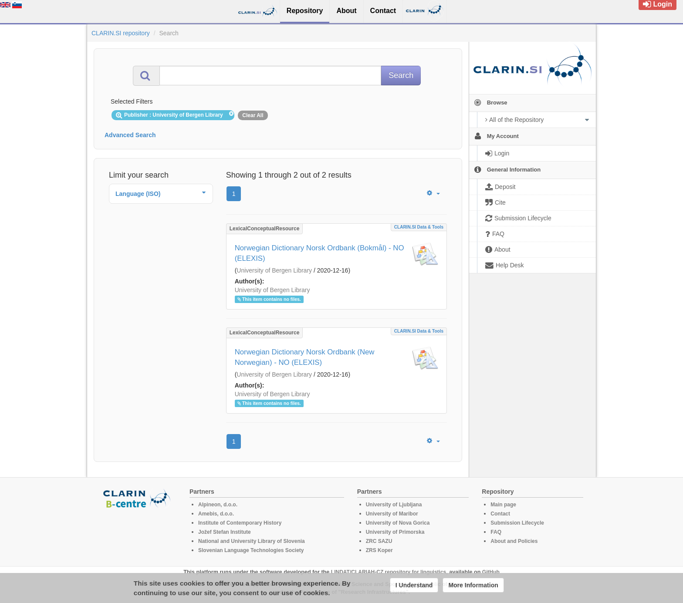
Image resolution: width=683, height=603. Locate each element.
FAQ (495, 532)
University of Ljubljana (394, 505)
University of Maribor (392, 514)
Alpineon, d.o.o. (217, 505)
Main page (503, 505)
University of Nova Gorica (398, 523)
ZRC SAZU (379, 541)
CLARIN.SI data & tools (418, 227)
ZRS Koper (379, 550)
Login (657, 4)
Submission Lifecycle (517, 523)
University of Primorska (395, 532)
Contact (500, 514)
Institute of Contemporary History (239, 523)
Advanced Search (130, 134)
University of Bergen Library (274, 270)
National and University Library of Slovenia (251, 541)
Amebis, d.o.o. (216, 514)
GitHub (491, 572)
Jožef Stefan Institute (224, 532)
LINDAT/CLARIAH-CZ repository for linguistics (388, 572)
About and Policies (514, 541)
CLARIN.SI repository (120, 33)
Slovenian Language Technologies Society (251, 550)
